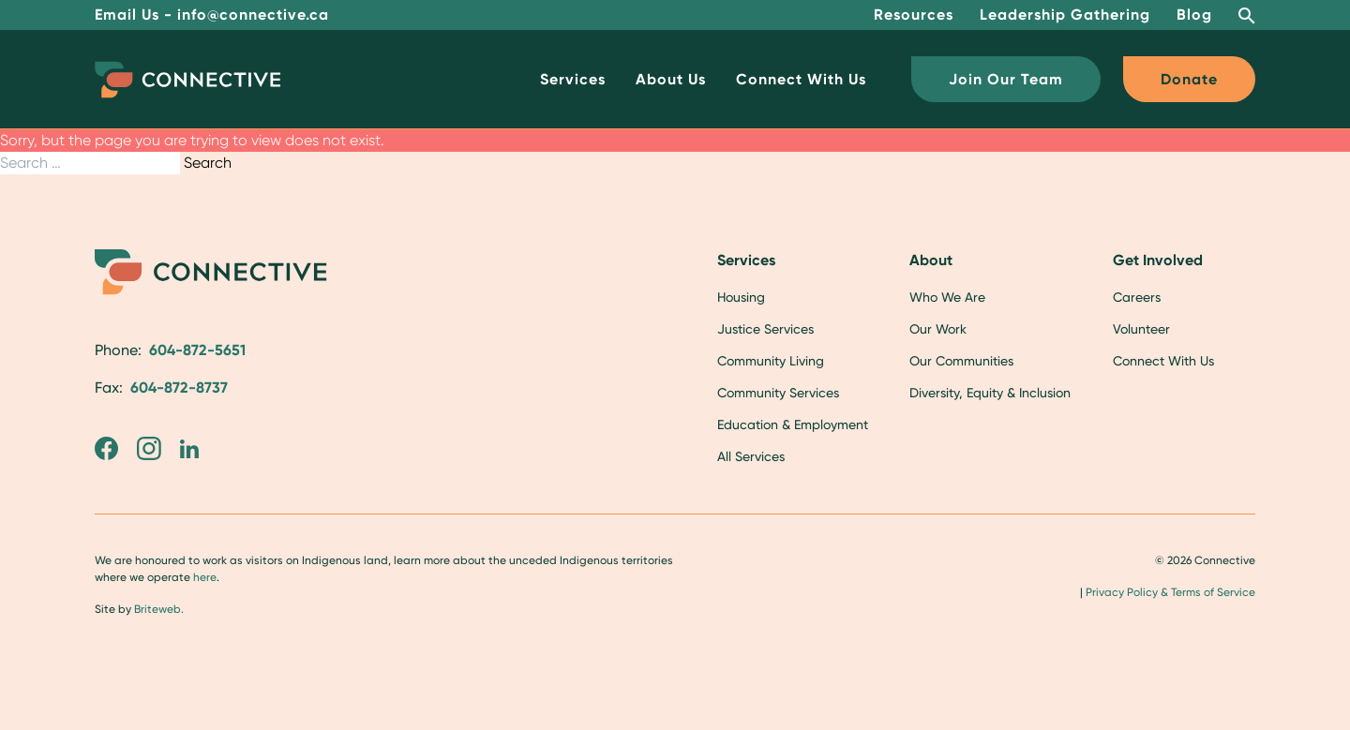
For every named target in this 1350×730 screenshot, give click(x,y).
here (205, 577)
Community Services (778, 392)
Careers (1137, 297)
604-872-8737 (179, 387)
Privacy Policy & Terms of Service (1170, 592)
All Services (751, 456)
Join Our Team (1006, 79)
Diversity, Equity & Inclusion (990, 392)
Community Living (770, 360)
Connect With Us (801, 79)
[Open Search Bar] (1246, 15)
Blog (1194, 14)
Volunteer (1141, 328)
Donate (1189, 79)
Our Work (938, 328)
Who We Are (947, 297)
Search (208, 162)
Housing (741, 297)
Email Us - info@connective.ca (212, 14)
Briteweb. (159, 609)
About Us (671, 79)
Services (573, 79)
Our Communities (961, 360)
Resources (913, 14)
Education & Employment (792, 424)
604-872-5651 (197, 350)
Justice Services (765, 328)
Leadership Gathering (1065, 14)
